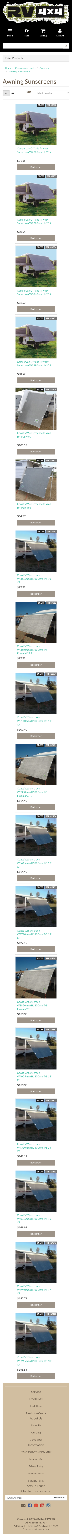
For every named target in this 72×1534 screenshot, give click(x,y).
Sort (29, 91)
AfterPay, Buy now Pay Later (36, 1451)
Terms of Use (36, 1458)
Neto (47, 1529)
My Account (36, 1398)
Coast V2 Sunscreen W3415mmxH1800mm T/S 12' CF (34, 863)
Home (8, 68)
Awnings (44, 68)
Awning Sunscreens (19, 71)
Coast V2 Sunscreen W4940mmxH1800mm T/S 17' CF (34, 1290)
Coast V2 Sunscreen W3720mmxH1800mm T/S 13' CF (34, 934)
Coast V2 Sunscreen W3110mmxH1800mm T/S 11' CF (34, 721)
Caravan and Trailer (25, 68)
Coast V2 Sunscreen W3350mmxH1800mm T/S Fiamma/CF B (32, 792)
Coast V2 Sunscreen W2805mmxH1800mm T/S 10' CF (34, 579)
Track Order (36, 1405)
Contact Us (36, 1439)
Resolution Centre (36, 1413)
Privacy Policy (36, 1466)
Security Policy (36, 1480)
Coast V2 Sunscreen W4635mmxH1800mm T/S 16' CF (34, 1219)
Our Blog (36, 1432)
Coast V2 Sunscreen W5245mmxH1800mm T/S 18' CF (34, 1361)
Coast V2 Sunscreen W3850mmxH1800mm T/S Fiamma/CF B (32, 1005)
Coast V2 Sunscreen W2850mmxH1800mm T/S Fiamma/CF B (32, 650)
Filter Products (14, 58)
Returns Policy (36, 1473)
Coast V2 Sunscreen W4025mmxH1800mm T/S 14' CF (34, 1076)
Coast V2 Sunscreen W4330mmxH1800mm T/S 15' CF (34, 1147)
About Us (36, 1425)
